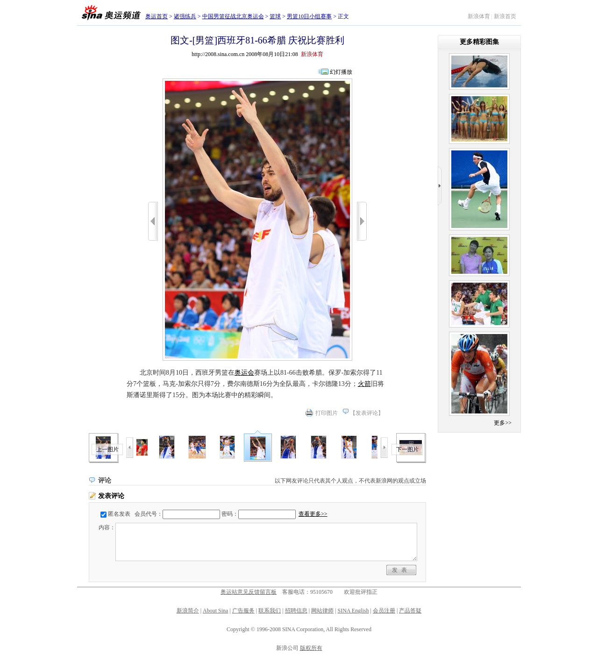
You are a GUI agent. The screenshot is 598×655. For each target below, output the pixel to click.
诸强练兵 (185, 16)
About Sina (215, 610)
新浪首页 (505, 16)
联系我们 (269, 610)
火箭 (364, 383)
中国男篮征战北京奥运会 (233, 16)
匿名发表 (119, 514)
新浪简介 (188, 610)
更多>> (503, 423)
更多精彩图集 (479, 41)
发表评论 (367, 413)
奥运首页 (156, 16)
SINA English (353, 610)
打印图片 (326, 413)
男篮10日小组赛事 (309, 16)
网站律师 (322, 610)
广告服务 (243, 610)
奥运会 (244, 372)
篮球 (275, 16)
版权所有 (311, 648)
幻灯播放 (341, 72)
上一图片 (107, 449)
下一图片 (407, 449)
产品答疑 (410, 610)
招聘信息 (296, 610)
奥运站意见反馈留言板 (249, 592)
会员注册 (384, 610)
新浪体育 (479, 16)
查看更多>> (313, 514)
